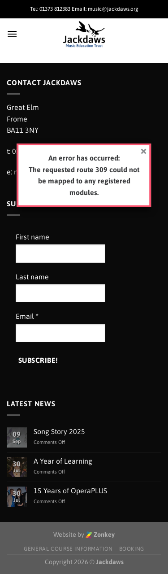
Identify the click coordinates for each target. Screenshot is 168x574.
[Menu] (12, 34)
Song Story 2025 (59, 431)
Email (27, 316)
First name (32, 237)
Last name (32, 277)
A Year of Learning (63, 461)
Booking (131, 549)
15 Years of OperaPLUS (70, 491)
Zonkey (100, 534)
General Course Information (68, 549)
